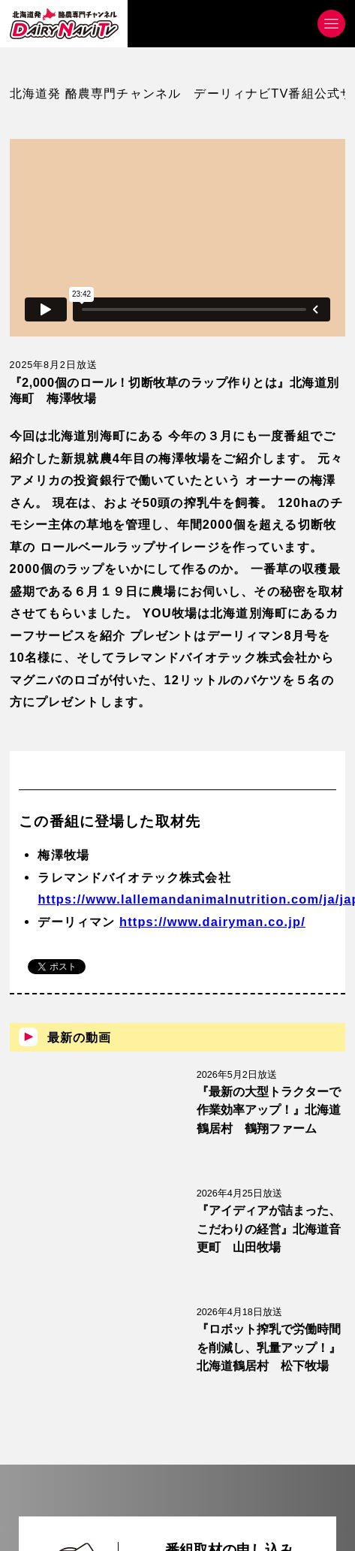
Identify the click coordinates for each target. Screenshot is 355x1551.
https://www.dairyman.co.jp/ (212, 921)
